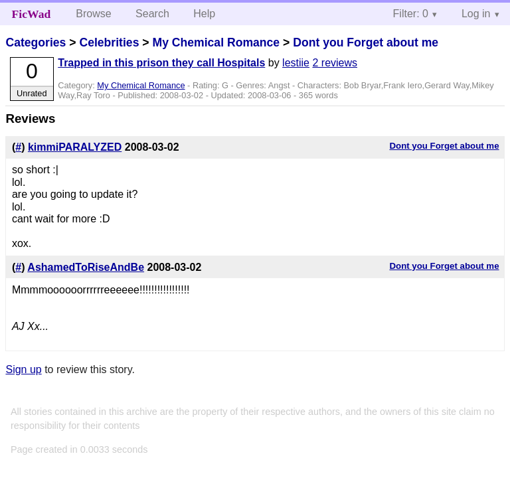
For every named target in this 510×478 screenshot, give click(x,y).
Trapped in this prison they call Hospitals (161, 62)
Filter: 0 (410, 13)
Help (204, 13)
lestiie (295, 62)
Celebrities (109, 42)
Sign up (23, 369)
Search (152, 13)
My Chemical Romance (216, 42)
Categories (35, 42)
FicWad (31, 14)
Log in (476, 13)
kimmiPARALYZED (75, 147)
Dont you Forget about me (365, 42)
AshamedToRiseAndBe (85, 267)
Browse (93, 13)
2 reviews (334, 62)
